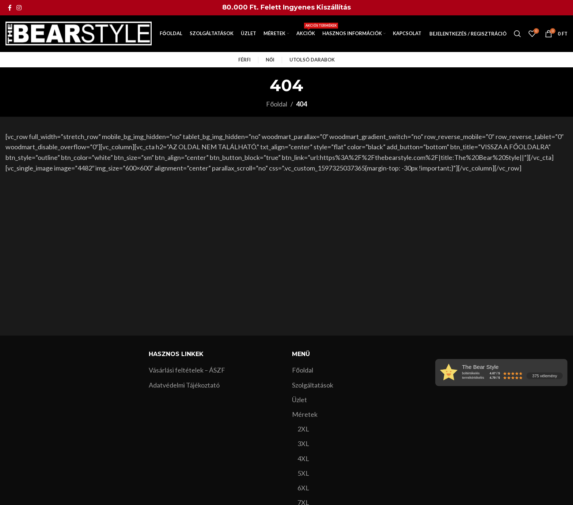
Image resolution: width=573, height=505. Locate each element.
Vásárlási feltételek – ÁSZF (187, 370)
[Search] (517, 33)
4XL (303, 458)
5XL (303, 473)
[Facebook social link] (9, 7)
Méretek (305, 414)
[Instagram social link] (19, 7)
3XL (303, 443)
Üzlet (299, 400)
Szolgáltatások (312, 385)
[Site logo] (78, 33)
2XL (303, 429)
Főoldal (276, 104)
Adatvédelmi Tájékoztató (184, 385)
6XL (303, 488)
